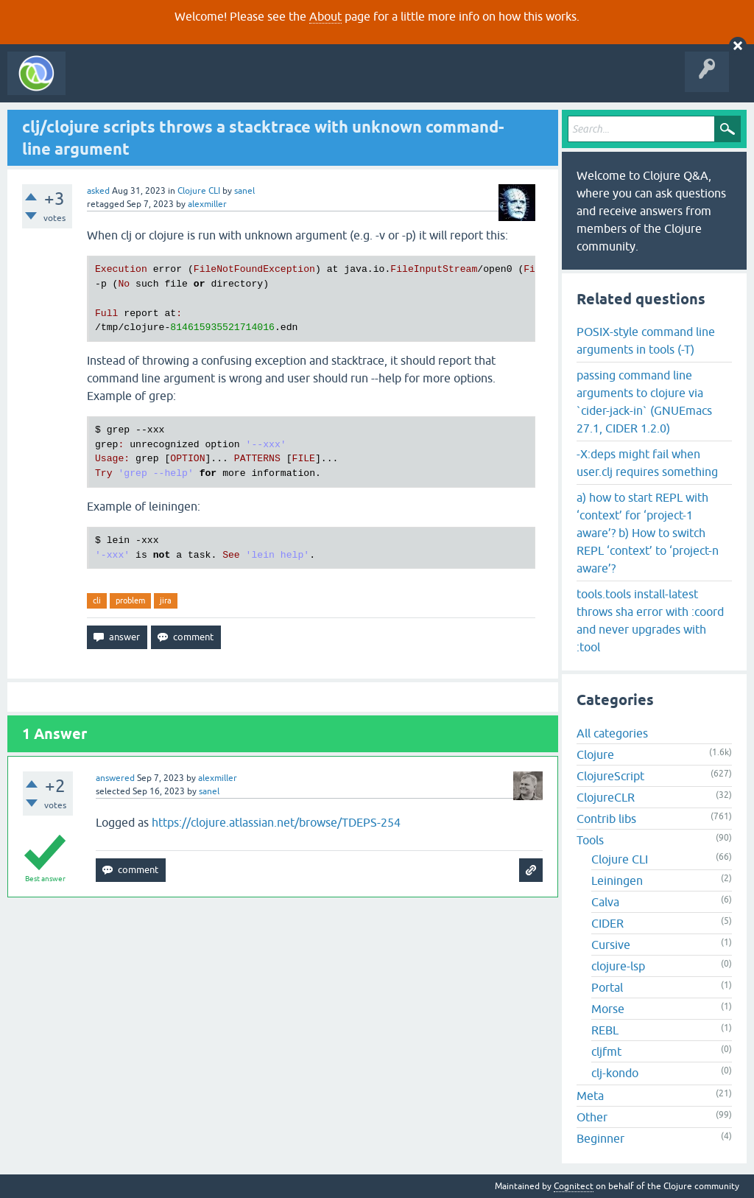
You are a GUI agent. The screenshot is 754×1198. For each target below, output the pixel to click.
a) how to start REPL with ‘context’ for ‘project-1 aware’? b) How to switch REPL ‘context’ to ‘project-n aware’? (648, 533)
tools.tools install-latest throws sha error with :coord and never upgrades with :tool (650, 620)
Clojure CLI (198, 191)
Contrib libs (606, 818)
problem (130, 600)
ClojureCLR (606, 797)
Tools (590, 840)
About (325, 16)
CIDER (607, 923)
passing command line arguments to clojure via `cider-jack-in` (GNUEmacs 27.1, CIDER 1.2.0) (644, 401)
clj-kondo (614, 1072)
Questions (157, 84)
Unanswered (219, 84)
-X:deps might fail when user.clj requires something (647, 462)
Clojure (595, 754)
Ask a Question (337, 84)
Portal (607, 987)
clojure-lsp (618, 966)
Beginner (600, 1138)
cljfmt (606, 1051)
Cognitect (573, 1186)
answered (115, 778)
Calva (605, 901)
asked (98, 191)
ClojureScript (610, 775)
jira (166, 600)
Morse (607, 1008)
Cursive (610, 944)
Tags (275, 84)
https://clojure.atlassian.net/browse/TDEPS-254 (276, 822)
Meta (590, 1095)
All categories (612, 733)
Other (592, 1117)
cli (97, 600)
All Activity (98, 84)
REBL (605, 1030)
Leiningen (617, 880)
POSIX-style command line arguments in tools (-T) (646, 340)
